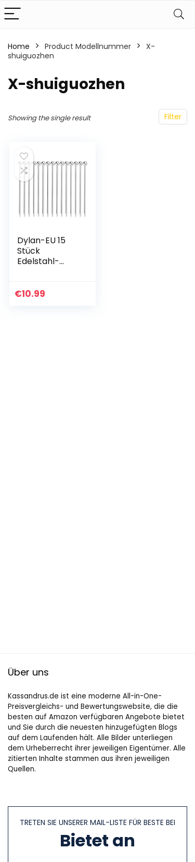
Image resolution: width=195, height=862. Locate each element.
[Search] (178, 14)
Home (19, 46)
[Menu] (12, 14)
